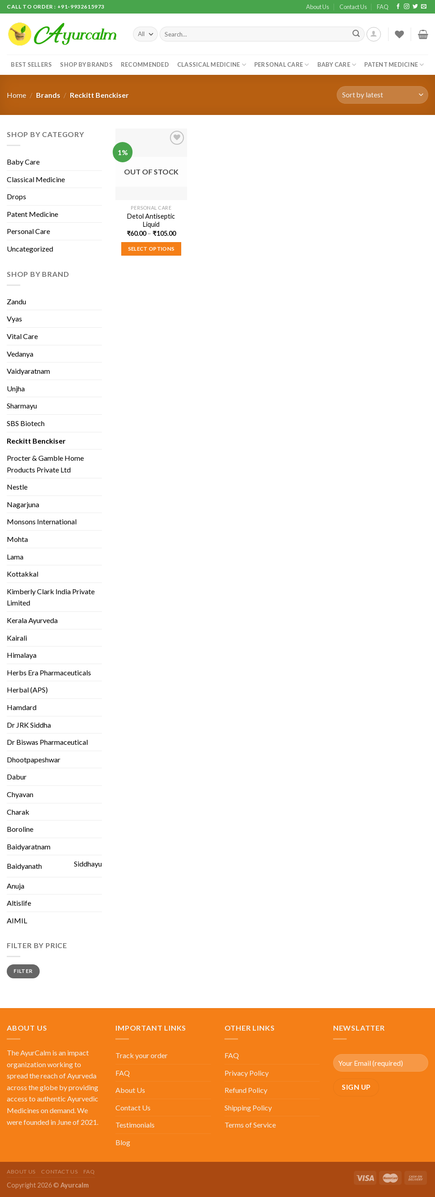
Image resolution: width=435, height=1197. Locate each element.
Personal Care (281, 64)
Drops (16, 196)
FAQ (383, 6)
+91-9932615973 (81, 6)
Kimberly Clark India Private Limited (51, 597)
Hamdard (22, 707)
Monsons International (42, 521)
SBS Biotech (26, 423)
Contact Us (353, 6)
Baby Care (337, 64)
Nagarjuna (23, 504)
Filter (23, 971)
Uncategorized (30, 248)
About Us (317, 6)
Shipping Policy (248, 1107)
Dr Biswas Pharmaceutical (47, 742)
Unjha (16, 388)
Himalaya (22, 655)
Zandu (16, 301)
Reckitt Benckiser (36, 440)
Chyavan (20, 794)
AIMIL (17, 920)
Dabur (17, 776)
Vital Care (22, 336)
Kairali (17, 637)
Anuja (15, 885)
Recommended (145, 64)
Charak (18, 811)
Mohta (17, 539)
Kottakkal (22, 573)
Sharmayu (22, 405)
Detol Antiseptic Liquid (151, 220)
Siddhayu (88, 863)
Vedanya (20, 353)
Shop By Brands (86, 64)
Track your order (141, 1055)
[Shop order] (382, 95)
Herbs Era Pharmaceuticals (49, 672)
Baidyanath (24, 866)
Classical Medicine (211, 64)
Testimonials (135, 1124)
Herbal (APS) (27, 689)
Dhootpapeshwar (33, 759)
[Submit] (356, 34)
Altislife (19, 903)
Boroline (20, 829)
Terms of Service (250, 1124)
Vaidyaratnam (28, 371)
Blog (122, 1142)
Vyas (14, 318)
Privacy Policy (246, 1073)
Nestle (17, 486)
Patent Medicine (394, 64)
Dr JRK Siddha (29, 724)
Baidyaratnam (28, 846)
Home (16, 95)
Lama (15, 556)
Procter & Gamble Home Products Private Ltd (45, 464)
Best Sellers (31, 64)
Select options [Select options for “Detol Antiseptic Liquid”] (151, 249)
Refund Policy (245, 1090)
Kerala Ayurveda (32, 620)
